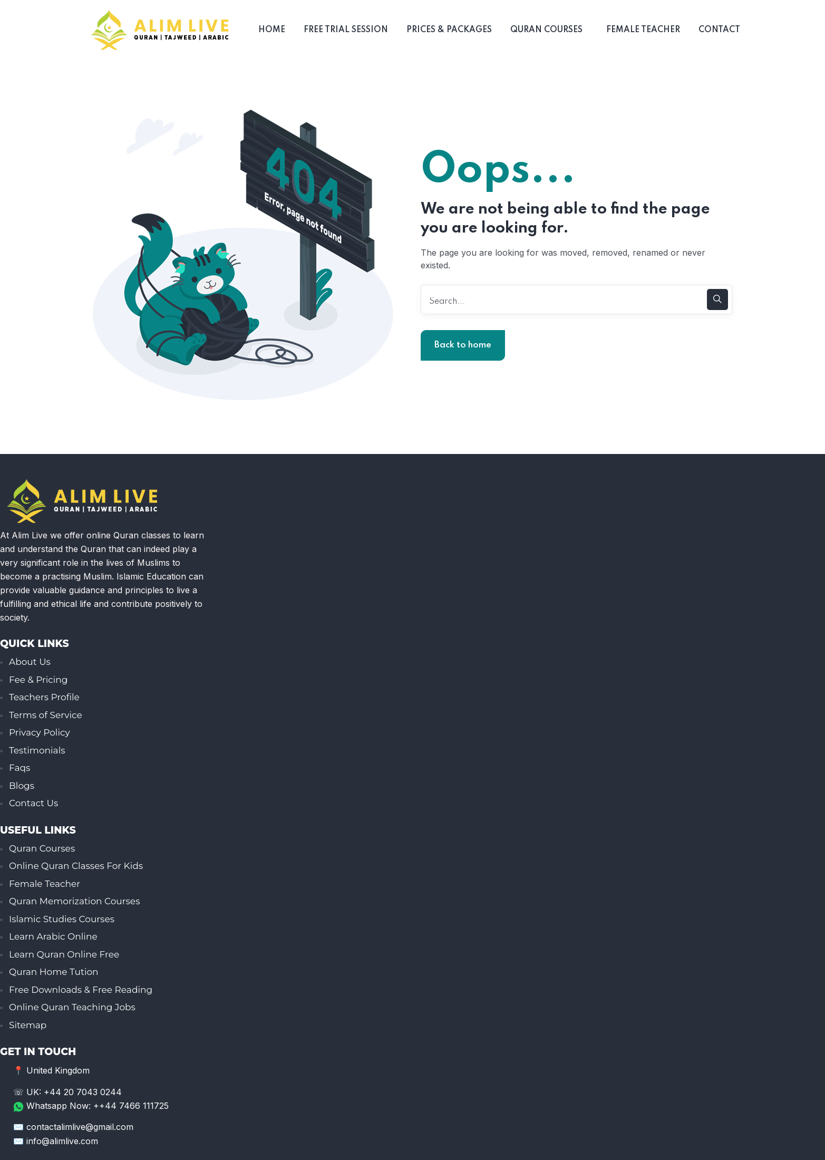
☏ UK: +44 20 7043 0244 (67, 1092)
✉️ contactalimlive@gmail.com (73, 1126)
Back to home (462, 345)
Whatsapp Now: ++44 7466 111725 (91, 1105)
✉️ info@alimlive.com (55, 1140)
